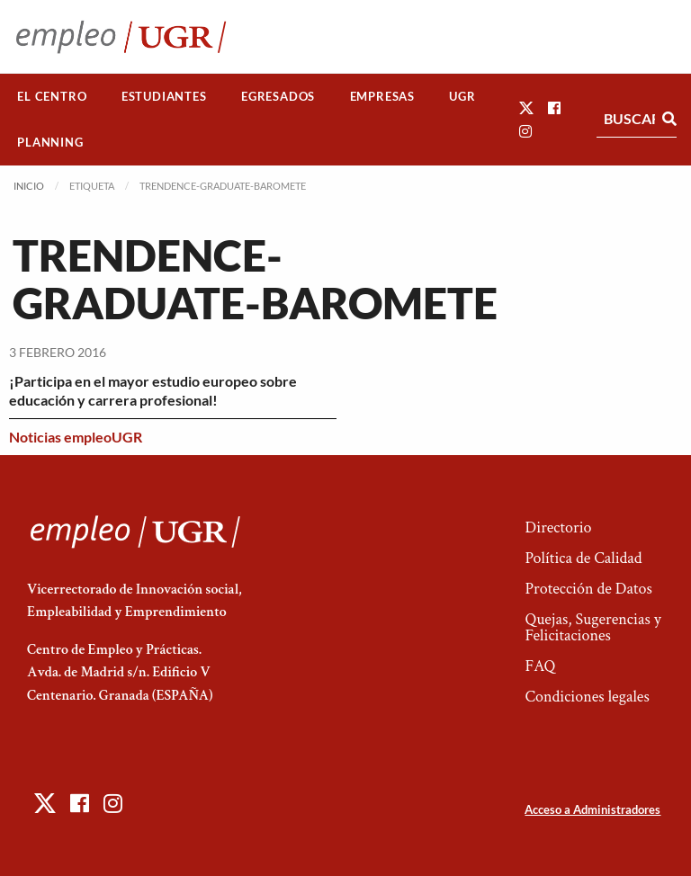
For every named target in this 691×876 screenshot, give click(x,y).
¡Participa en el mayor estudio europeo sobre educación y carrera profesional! (153, 390)
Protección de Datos (588, 588)
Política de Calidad (583, 558)
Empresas (382, 96)
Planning (50, 142)
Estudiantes (164, 96)
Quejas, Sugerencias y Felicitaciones (592, 627)
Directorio (558, 527)
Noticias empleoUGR (75, 436)
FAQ (540, 666)
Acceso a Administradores (592, 809)
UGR (462, 96)
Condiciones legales (587, 696)
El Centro (51, 96)
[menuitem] (52, 97)
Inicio (28, 186)
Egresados (278, 96)
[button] (526, 107)
